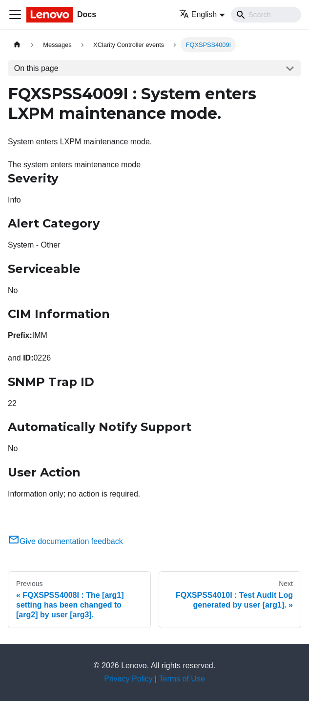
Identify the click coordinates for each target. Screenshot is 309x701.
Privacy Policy (128, 679)
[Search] (266, 15)
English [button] (198, 14)
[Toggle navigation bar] (15, 14)
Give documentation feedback (65, 541)
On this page (36, 68)
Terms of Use (182, 679)
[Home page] (17, 44)
